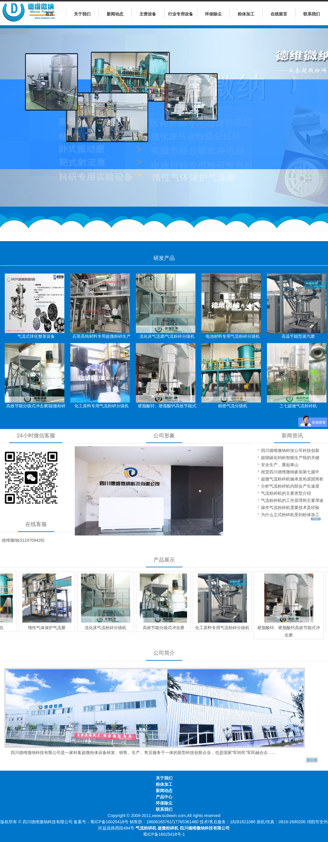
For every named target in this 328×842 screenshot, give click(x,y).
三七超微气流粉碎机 (298, 405)
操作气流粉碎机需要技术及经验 (290, 507)
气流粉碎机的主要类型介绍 (286, 493)
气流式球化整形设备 (36, 336)
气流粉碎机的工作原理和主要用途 (292, 500)
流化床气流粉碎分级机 (103, 627)
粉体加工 (246, 14)
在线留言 (279, 14)
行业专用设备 (180, 14)
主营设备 (147, 14)
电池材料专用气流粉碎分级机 (233, 336)
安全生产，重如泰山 (280, 464)
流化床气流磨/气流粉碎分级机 (167, 336)
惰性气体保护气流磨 (44, 627)
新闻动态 (115, 14)
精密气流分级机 (232, 405)
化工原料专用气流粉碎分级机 (101, 405)
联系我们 (311, 14)
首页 (49, 14)
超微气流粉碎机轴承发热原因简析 (292, 479)
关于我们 (82, 14)
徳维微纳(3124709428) (23, 540)
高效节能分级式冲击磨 (161, 627)
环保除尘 (213, 14)
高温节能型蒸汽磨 (298, 336)
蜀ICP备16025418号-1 (164, 834)
